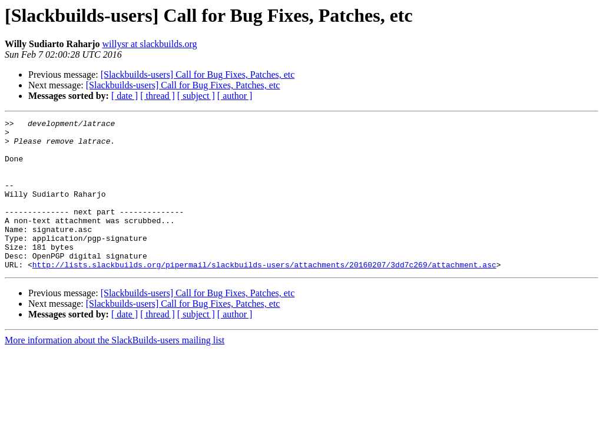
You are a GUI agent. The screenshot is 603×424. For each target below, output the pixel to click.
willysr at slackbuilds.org (149, 44)
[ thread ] (157, 96)
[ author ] (235, 96)
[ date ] (124, 96)
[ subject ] (196, 96)
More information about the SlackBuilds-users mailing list (114, 370)
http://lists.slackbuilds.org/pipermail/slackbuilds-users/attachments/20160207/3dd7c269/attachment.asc (264, 294)
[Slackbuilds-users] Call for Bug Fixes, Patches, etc (198, 74)
